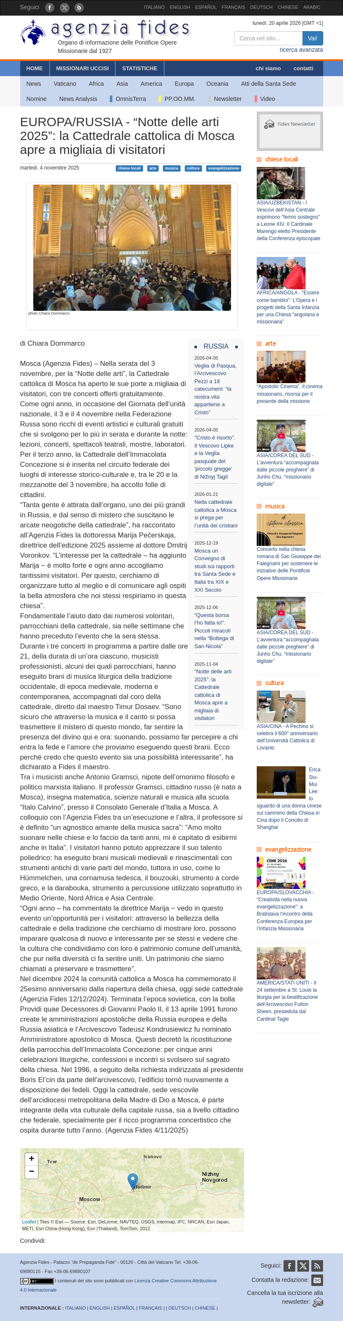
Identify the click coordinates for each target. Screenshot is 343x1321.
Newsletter (225, 98)
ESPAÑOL (206, 7)
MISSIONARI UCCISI (82, 68)
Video (265, 98)
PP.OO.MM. (177, 98)
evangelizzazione (223, 168)
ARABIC (312, 7)
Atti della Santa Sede (268, 83)
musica (171, 168)
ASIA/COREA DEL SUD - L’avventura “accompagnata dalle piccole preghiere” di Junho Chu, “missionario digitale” (288, 470)
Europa (184, 83)
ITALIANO (154, 7)
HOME (35, 68)
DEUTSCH (261, 7)
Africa (96, 83)
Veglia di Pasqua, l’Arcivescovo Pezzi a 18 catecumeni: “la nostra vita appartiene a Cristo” (215, 389)
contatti (304, 68)
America (151, 83)
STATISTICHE (139, 68)
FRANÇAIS (233, 7)
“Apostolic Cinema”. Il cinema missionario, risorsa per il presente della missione (289, 394)
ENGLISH (180, 7)
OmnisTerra (128, 98)
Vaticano (65, 83)
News (34, 83)
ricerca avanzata (301, 49)
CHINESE (288, 7)
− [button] (31, 1172)
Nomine (37, 98)
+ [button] (31, 1159)
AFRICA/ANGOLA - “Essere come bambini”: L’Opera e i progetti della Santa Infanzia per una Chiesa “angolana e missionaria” (288, 307)
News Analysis (78, 98)
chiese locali (129, 168)
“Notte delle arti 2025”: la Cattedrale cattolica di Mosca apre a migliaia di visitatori (212, 694)
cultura (193, 168)
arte (153, 168)
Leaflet (29, 1221)
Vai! (312, 38)
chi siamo (268, 68)
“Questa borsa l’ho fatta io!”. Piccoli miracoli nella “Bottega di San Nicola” (214, 630)
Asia (122, 83)
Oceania (218, 83)
